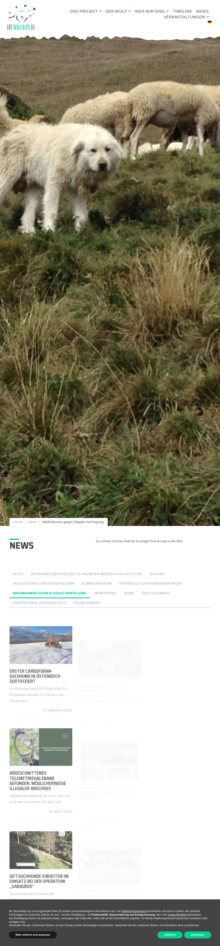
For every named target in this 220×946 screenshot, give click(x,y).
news (129, 593)
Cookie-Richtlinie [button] (177, 914)
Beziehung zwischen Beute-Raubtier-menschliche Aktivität (86, 574)
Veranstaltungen (184, 16)
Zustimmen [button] (197, 934)
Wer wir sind (150, 11)
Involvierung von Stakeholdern (43, 583)
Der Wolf (116, 11)
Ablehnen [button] (170, 934)
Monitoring (105, 593)
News (202, 11)
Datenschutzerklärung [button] (134, 911)
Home (19, 523)
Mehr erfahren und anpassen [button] (33, 934)
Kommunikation (97, 583)
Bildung (157, 574)
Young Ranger (87, 602)
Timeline (182, 11)
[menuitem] (85, 11)
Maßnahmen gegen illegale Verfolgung (50, 593)
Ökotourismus (155, 593)
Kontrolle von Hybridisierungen (150, 583)
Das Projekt (84, 11)
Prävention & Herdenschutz (39, 602)
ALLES (18, 574)
